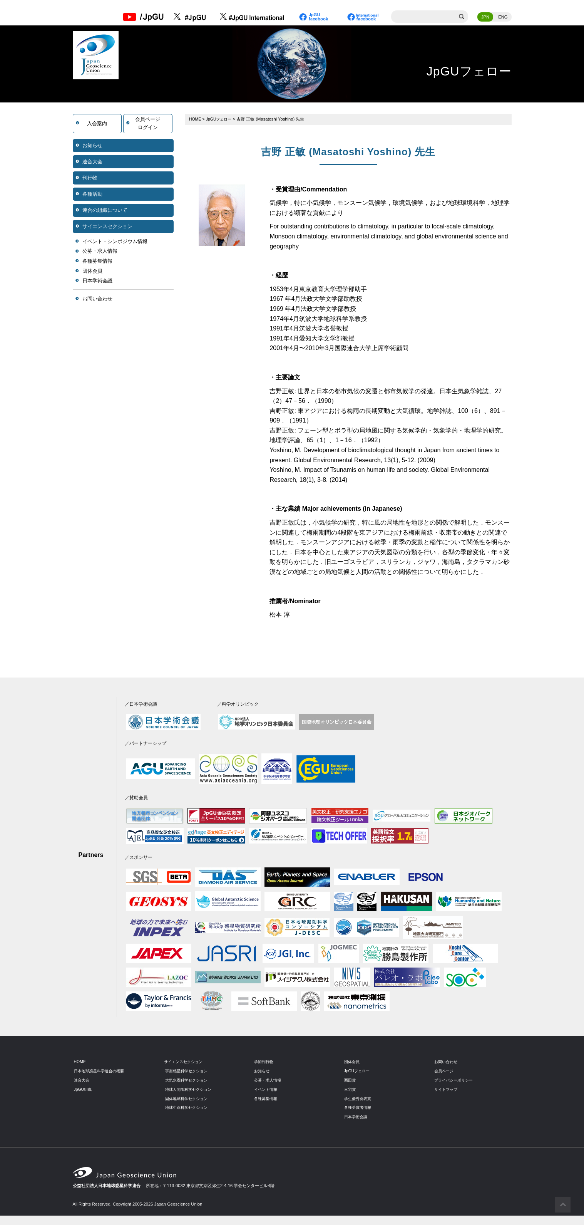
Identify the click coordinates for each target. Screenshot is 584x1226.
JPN (485, 17)
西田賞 (350, 1080)
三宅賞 (350, 1089)
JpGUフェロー (221, 119)
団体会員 (92, 271)
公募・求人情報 (99, 252)
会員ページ (444, 1071)
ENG (502, 17)
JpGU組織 (84, 1089)
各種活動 (92, 194)
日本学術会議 (97, 281)
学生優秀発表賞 (359, 1099)
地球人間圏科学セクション (190, 1089)
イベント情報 (266, 1089)
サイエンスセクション (107, 227)
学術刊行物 (264, 1062)
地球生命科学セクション (188, 1108)
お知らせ (92, 146)
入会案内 (97, 124)
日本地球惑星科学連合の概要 (101, 1071)
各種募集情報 (97, 262)
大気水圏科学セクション (188, 1080)
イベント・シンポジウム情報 (114, 242)
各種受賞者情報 (359, 1108)
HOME (195, 119)
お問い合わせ (97, 299)
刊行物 (89, 178)
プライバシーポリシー (455, 1080)
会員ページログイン (147, 124)
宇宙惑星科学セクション (188, 1071)
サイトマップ (447, 1089)
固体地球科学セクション (188, 1099)
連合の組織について (104, 210)
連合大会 (92, 162)
